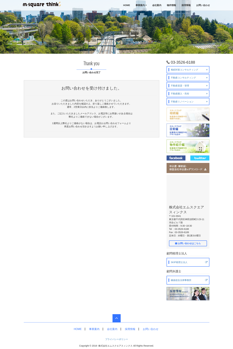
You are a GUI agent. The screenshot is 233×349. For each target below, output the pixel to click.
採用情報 (186, 5)
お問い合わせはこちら (188, 243)
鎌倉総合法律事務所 (189, 280)
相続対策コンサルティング (189, 69)
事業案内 (141, 5)
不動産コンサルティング (189, 77)
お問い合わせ (203, 5)
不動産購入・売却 (189, 93)
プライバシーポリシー (116, 339)
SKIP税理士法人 (189, 262)
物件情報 (171, 5)
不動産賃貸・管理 (189, 85)
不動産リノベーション (189, 101)
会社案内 (156, 5)
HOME (126, 5)
